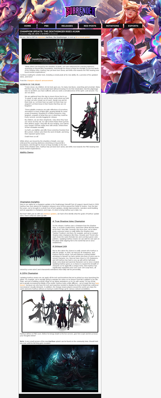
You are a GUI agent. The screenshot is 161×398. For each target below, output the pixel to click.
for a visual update (82, 37)
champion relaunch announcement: (40, 80)
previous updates (50, 214)
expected (41, 37)
